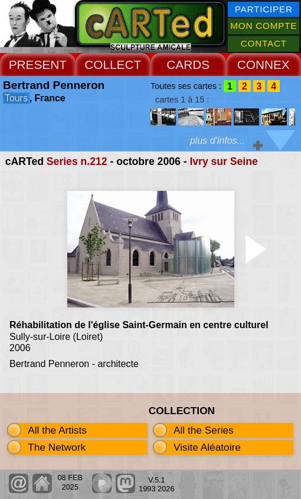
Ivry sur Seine (223, 161)
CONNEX (263, 64)
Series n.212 (77, 161)
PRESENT (38, 64)
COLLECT (112, 64)
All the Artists (57, 430)
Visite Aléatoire (207, 447)
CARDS (188, 64)
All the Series (204, 430)
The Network (57, 447)
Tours (16, 98)
